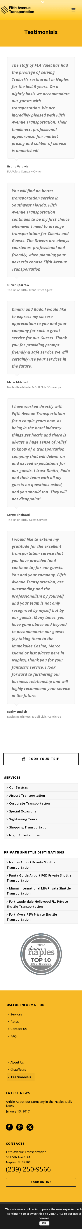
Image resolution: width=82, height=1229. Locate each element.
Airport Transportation (26, 795)
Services (15, 1014)
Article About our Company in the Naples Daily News (39, 1104)
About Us (16, 1062)
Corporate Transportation (28, 803)
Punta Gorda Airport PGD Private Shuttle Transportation (39, 877)
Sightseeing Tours (22, 819)
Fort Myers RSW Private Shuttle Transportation (32, 917)
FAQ (12, 1036)
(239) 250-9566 (28, 1168)
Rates (13, 1021)
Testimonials (19, 1077)
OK (44, 1223)
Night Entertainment (24, 835)
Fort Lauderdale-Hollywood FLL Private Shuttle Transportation (37, 904)
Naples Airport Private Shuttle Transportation (31, 864)
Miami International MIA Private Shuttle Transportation (39, 890)
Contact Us (17, 1029)
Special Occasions (21, 811)
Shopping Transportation (28, 827)
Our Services (17, 787)
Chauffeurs (17, 1069)
